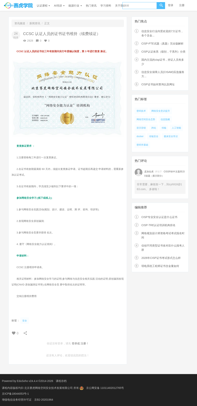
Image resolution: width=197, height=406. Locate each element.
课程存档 (61, 381)
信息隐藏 (165, 119)
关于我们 (120, 5)
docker (140, 136)
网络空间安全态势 (146, 119)
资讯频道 (19, 23)
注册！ (85, 343)
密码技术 (141, 111)
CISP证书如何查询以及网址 (158, 84)
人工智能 (176, 128)
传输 (164, 128)
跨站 (153, 128)
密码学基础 (142, 144)
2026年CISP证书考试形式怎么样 (161, 257)
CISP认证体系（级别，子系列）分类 (163, 51)
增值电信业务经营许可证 (17, 399)
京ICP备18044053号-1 (15, 393)
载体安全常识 (171, 136)
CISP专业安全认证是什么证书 (159, 217)
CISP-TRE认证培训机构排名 (158, 225)
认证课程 (43, 5)
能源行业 (75, 5)
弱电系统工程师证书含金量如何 (160, 266)
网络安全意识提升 (160, 111)
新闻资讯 (34, 23)
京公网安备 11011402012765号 (105, 387)
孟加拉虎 (149, 171)
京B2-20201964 (43, 399)
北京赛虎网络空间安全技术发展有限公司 (48, 387)
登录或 (76, 343)
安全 (24, 320)
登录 (170, 5)
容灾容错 (141, 128)
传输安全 (153, 136)
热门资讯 (91, 5)
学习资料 (105, 5)
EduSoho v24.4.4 (27, 381)
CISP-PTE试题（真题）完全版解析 (162, 43)
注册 (181, 5)
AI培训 (59, 5)
